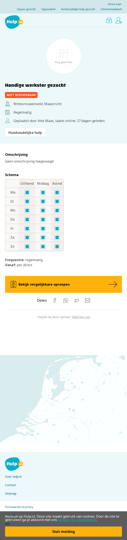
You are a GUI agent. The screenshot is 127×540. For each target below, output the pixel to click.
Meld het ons (81, 317)
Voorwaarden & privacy (19, 507)
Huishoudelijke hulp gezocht (78, 9)
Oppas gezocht (26, 9)
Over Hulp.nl (13, 477)
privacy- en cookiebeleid (77, 519)
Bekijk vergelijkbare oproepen (63, 284)
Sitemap (10, 493)
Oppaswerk (48, 9)
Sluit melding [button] (63, 531)
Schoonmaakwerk (111, 9)
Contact (10, 485)
